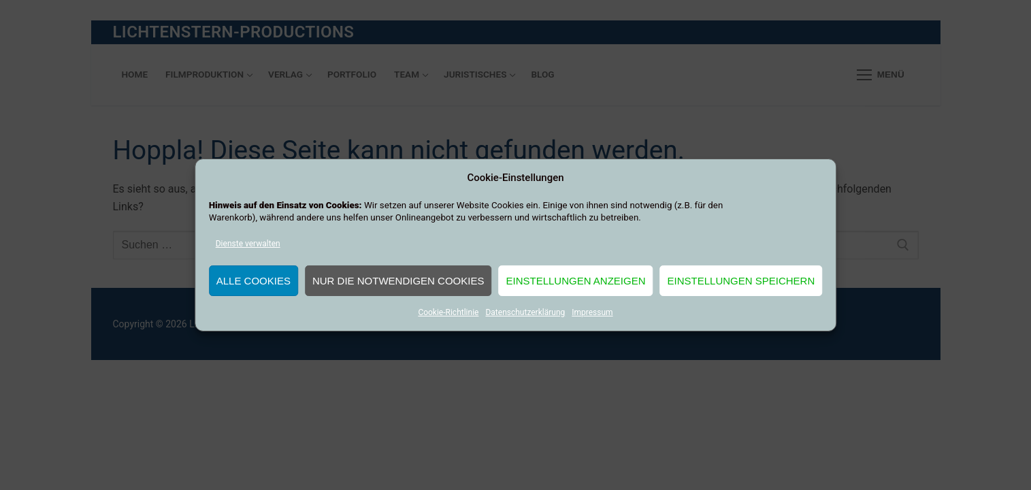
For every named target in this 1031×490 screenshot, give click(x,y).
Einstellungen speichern (741, 281)
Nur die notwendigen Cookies (398, 281)
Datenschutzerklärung (525, 312)
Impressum (592, 312)
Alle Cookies (253, 281)
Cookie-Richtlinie (448, 312)
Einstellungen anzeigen (575, 281)
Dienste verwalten (248, 243)
